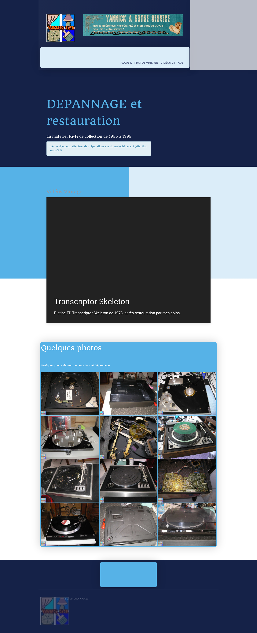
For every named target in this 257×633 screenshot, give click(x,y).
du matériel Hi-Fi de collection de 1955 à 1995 (88, 136)
